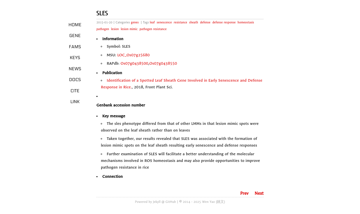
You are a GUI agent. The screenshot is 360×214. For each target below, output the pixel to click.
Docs (75, 79)
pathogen (102, 29)
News (75, 68)
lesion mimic (129, 29)
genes (135, 22)
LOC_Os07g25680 (133, 55)
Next (259, 193)
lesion (115, 29)
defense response (223, 22)
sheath (193, 22)
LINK (74, 101)
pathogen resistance (153, 29)
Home (75, 24)
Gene (75, 35)
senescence (164, 22)
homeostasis (246, 22)
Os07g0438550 (163, 63)
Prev (244, 193)
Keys (75, 57)
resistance (180, 22)
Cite (74, 90)
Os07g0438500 (135, 63)
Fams (75, 46)
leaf (152, 22)
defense (205, 22)
